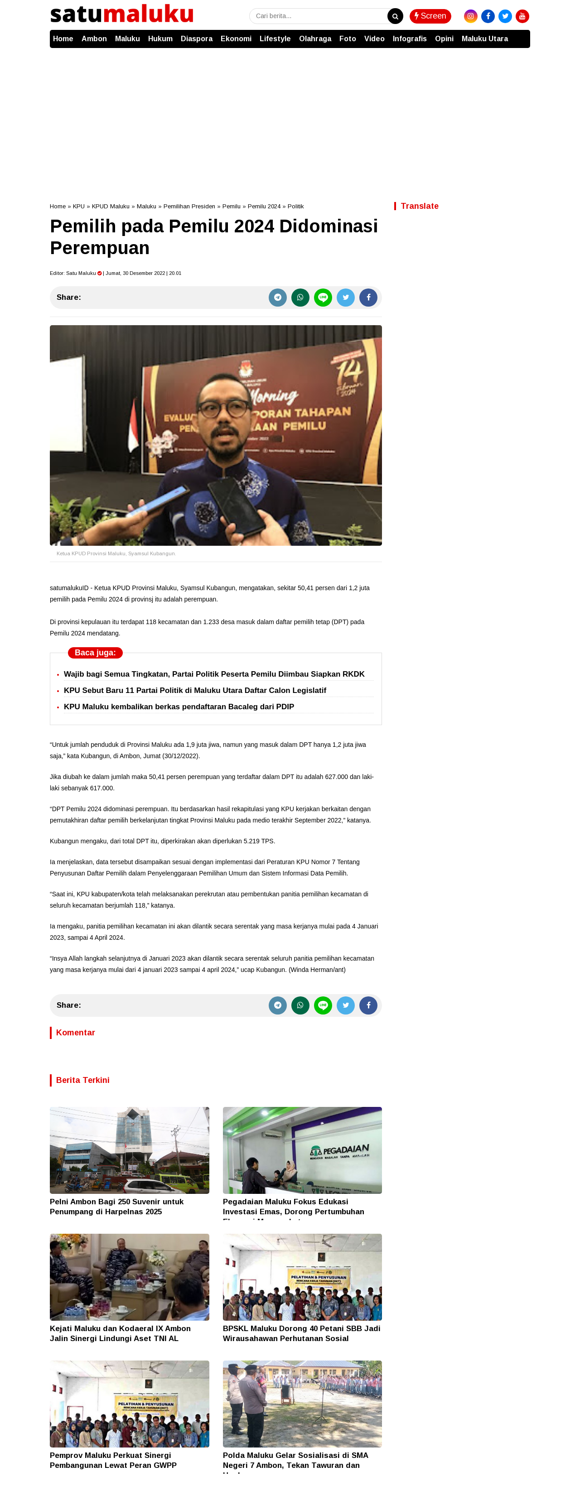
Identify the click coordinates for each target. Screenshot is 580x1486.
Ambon (94, 39)
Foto (347, 39)
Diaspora (197, 39)
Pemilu (231, 206)
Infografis (410, 39)
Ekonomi (236, 39)
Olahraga (315, 39)
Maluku (127, 39)
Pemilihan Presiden (189, 206)
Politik (296, 206)
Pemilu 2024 (264, 206)
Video (374, 39)
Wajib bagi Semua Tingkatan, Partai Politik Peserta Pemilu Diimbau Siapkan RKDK (214, 674)
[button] (521, 34)
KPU (79, 206)
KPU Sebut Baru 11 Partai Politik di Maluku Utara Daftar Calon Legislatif (195, 690)
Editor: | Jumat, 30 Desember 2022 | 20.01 (115, 273)
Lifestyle (275, 39)
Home (63, 39)
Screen (430, 15)
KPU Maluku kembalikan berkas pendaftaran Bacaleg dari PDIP (179, 706)
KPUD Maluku (111, 206)
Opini (444, 39)
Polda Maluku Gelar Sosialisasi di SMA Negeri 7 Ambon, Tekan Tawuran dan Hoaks (295, 1465)
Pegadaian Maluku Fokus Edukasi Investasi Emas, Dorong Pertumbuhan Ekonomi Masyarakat (293, 1211)
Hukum (160, 39)
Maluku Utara (485, 39)
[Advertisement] (290, 116)
